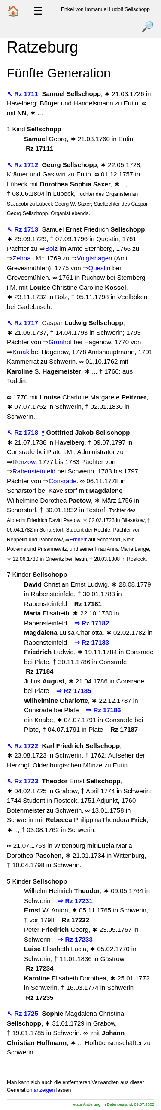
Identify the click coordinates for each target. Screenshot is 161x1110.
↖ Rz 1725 (23, 1013)
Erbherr (78, 540)
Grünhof (60, 342)
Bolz (51, 248)
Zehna (21, 258)
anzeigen (44, 1090)
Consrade (62, 481)
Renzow (23, 461)
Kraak (20, 352)
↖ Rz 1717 (23, 322)
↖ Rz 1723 (23, 781)
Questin (99, 268)
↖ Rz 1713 (23, 229)
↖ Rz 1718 (23, 432)
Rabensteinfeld (33, 471)
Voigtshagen (94, 258)
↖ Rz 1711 (23, 93)
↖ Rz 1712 (23, 164)
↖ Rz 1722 (23, 745)
